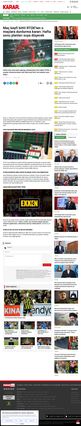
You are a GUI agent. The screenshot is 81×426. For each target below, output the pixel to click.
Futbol (11, 15)
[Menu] (70, 12)
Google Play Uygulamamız (56, 416)
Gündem (29, 406)
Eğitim (46, 392)
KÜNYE (30, 385)
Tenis (28, 15)
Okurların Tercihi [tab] (60, 137)
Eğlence (46, 401)
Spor (38, 12)
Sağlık (34, 401)
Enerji (40, 397)
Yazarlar (14, 12)
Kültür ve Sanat (48, 408)
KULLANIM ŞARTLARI (46, 385)
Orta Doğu (26, 394)
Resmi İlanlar (64, 12)
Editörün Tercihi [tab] (72, 137)
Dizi (33, 406)
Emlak (30, 397)
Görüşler (56, 12)
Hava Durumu (75, 392)
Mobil (26, 404)
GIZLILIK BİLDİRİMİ (56, 385)
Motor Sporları (39, 15)
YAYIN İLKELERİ (36, 385)
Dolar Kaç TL (74, 398)
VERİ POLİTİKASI (65, 385)
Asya (41, 394)
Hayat (42, 12)
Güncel (8, 12)
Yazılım (44, 404)
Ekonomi (25, 12)
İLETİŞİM (26, 385)
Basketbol (16, 15)
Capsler (33, 408)
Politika (26, 392)
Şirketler (54, 397)
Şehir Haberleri (75, 400)
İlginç (45, 406)
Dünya (19, 12)
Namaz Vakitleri (75, 394)
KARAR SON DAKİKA (9, 397)
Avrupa (37, 394)
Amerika (32, 394)
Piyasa (26, 397)
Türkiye (38, 392)
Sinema (37, 406)
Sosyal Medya (38, 404)
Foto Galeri (21, 408)
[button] (38, 83)
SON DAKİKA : (6, 18)
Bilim (48, 404)
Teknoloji (20, 404)
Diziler (25, 401)
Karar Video (48, 12)
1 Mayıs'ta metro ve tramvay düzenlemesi (22, 18)
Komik (41, 406)
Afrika (45, 394)
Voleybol (23, 15)
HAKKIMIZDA (20, 385)
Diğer (46, 15)
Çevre (42, 392)
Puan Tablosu (75, 396)
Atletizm (33, 15)
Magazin (29, 401)
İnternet (31, 404)
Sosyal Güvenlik (47, 397)
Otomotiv (35, 397)
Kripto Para (32, 12)
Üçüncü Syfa (31, 392)
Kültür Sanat (39, 401)
